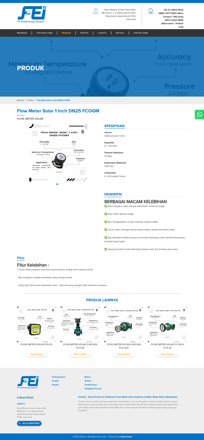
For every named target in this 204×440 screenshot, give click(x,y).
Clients (102, 33)
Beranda (22, 33)
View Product (36, 354)
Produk (66, 33)
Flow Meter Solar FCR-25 (36, 344)
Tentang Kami (44, 33)
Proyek (84, 33)
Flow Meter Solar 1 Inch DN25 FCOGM (53, 100)
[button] (57, 184)
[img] (58, 153)
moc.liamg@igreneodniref (170, 30)
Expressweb (126, 437)
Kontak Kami (141, 33)
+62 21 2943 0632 (173, 10)
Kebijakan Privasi (93, 389)
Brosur (88, 377)
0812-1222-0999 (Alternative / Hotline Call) (172, 23)
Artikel (120, 33)
